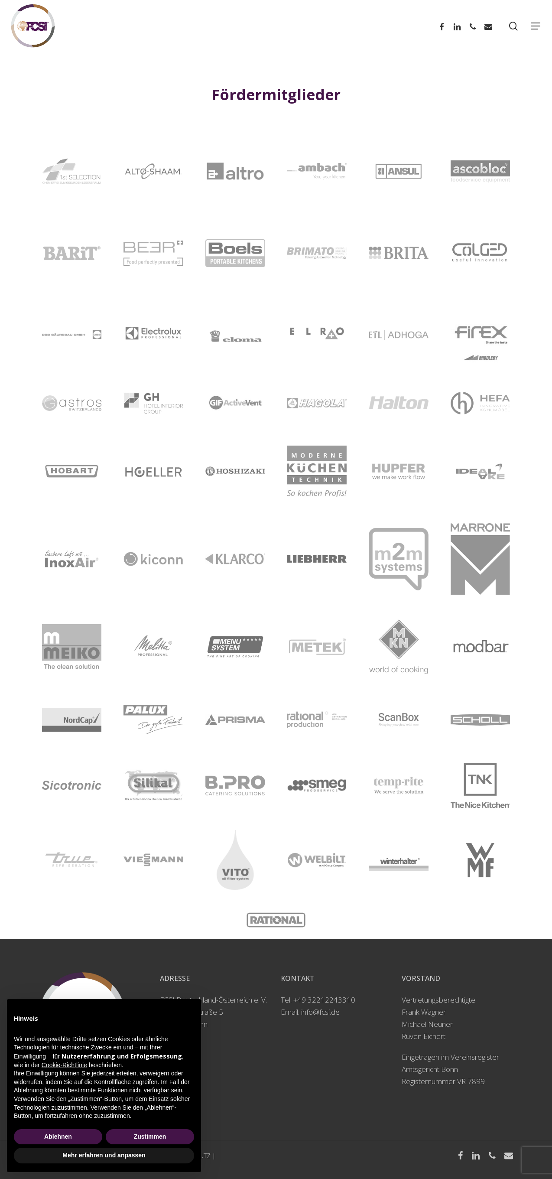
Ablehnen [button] (58, 1136)
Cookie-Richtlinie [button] (64, 1065)
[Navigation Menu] (536, 26)
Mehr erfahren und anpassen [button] (103, 1155)
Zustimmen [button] (150, 1136)
